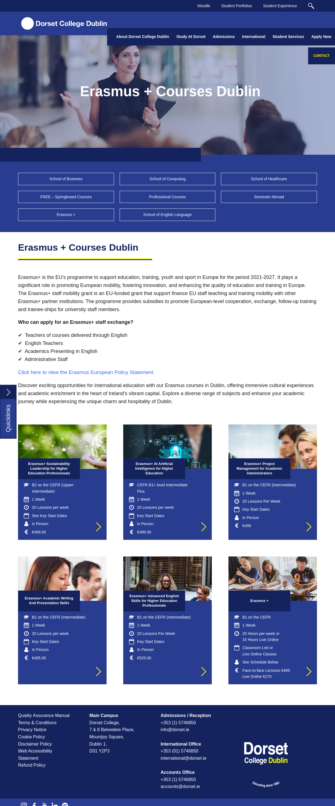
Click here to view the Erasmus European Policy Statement (85, 372)
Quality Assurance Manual (44, 715)
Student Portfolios (236, 6)
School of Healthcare (269, 179)
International (253, 36)
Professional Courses (167, 197)
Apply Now (321, 36)
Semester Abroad (269, 197)
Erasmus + (66, 214)
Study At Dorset (190, 36)
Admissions (224, 36)
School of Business (65, 179)
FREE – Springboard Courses (66, 197)
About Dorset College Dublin (142, 36)
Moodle (203, 6)
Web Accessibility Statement (35, 755)
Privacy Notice (32, 729)
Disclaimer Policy (35, 744)
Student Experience (280, 6)
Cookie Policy (31, 736)
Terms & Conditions (37, 722)
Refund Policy (32, 765)
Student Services (288, 36)
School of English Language (167, 214)
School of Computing (168, 179)
